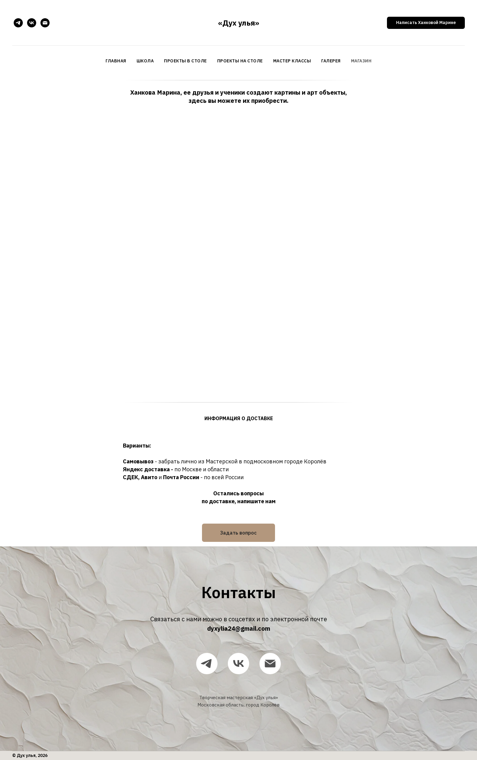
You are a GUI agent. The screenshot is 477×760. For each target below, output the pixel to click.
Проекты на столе (240, 61)
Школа (145, 61)
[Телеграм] (18, 22)
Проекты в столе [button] (185, 61)
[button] (426, 23)
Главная (116, 61)
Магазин (361, 61)
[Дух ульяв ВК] (31, 22)
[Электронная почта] (45, 22)
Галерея (331, 61)
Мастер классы (292, 61)
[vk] (238, 663)
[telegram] (207, 663)
